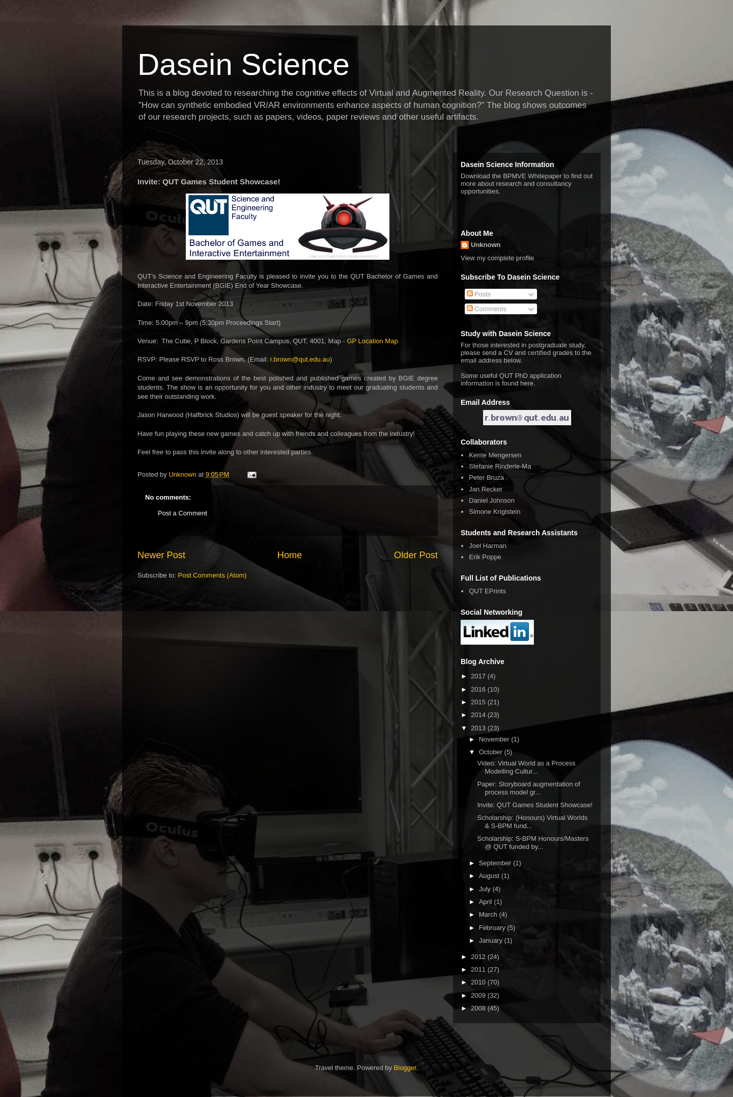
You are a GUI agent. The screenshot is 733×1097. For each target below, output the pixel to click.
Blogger (405, 1068)
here (526, 383)
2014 (479, 715)
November (495, 739)
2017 (479, 676)
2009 (479, 995)
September (496, 863)
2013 (479, 728)
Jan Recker (485, 489)
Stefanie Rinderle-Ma (500, 466)
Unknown (486, 245)
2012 (479, 957)
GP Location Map (372, 341)
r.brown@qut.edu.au (300, 359)
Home (289, 555)
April (486, 902)
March (489, 914)
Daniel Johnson (492, 500)
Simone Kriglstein (494, 511)
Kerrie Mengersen (495, 455)
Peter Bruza (486, 477)
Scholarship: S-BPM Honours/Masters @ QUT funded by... (532, 843)
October (491, 752)
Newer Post (161, 555)
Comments (486, 309)
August (490, 876)
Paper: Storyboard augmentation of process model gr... (528, 788)
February (493, 927)
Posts (479, 294)
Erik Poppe (485, 557)
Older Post (416, 555)
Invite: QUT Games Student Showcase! (535, 805)
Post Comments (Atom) (212, 575)
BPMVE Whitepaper (532, 176)
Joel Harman (487, 546)
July (486, 889)
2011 (479, 969)
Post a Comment (182, 513)
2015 (479, 702)
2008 (479, 1008)
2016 (479, 689)
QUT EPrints (487, 591)
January (491, 940)
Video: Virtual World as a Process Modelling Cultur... (526, 767)
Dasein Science (243, 64)
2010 (479, 982)
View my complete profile (497, 258)
